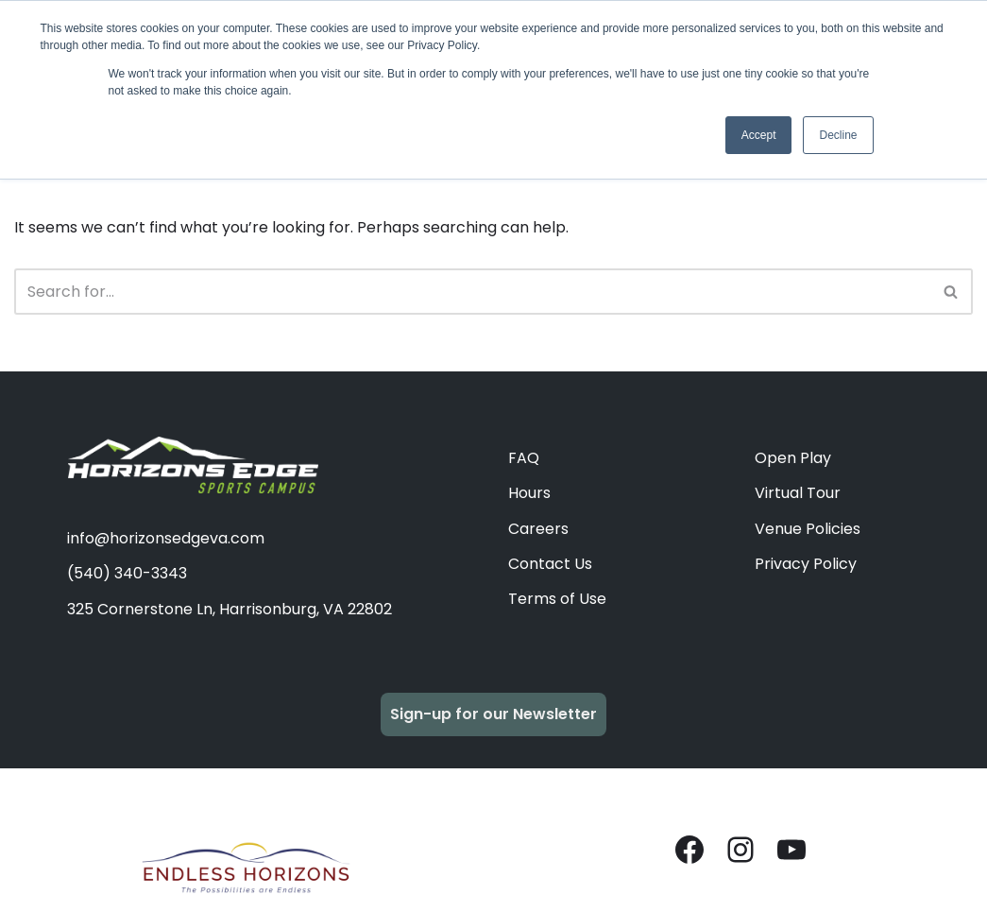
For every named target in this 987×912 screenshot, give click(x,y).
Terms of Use (557, 599)
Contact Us (550, 564)
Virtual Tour (798, 493)
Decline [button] (838, 135)
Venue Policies (807, 529)
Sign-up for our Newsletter (493, 714)
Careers (538, 529)
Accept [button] (758, 135)
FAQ (523, 458)
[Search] (472, 291)
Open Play (793, 458)
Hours (529, 493)
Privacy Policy (806, 564)
